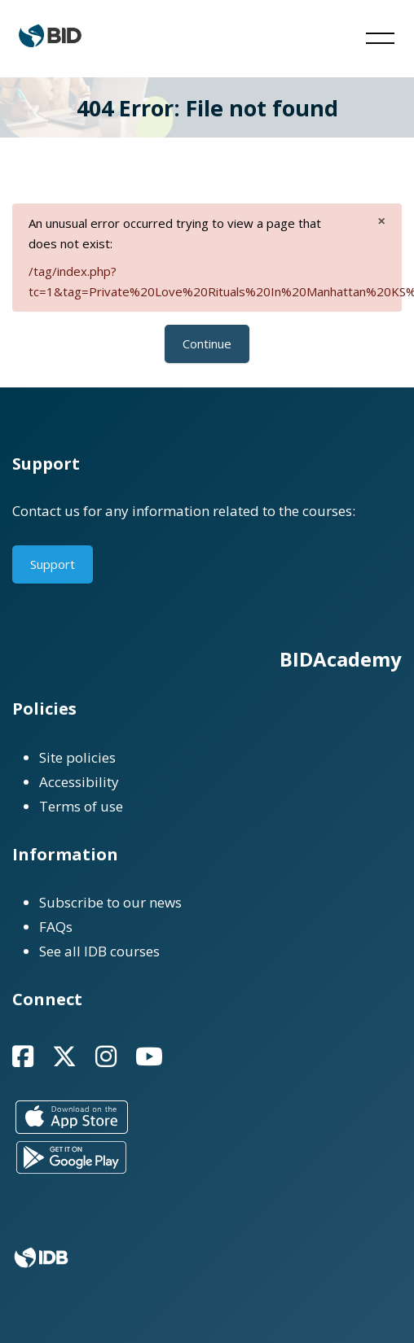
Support (52, 564)
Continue (207, 343)
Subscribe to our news (110, 902)
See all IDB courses (99, 951)
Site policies (77, 757)
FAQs (56, 926)
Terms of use (81, 806)
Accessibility (79, 781)
